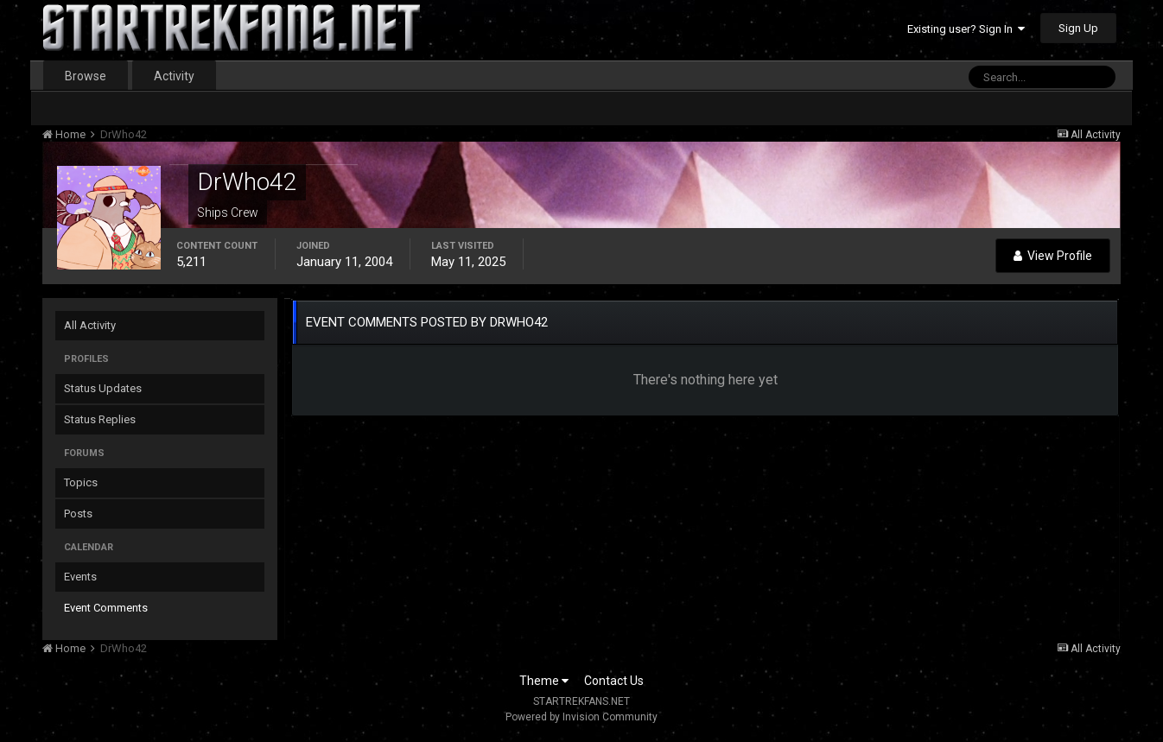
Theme (544, 681)
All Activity (90, 325)
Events (80, 576)
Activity (174, 76)
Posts (78, 513)
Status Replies (100, 419)
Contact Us (614, 681)
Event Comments (106, 607)
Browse (85, 76)
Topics (81, 482)
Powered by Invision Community (581, 717)
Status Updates (103, 388)
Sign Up (1078, 28)
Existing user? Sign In (966, 28)
